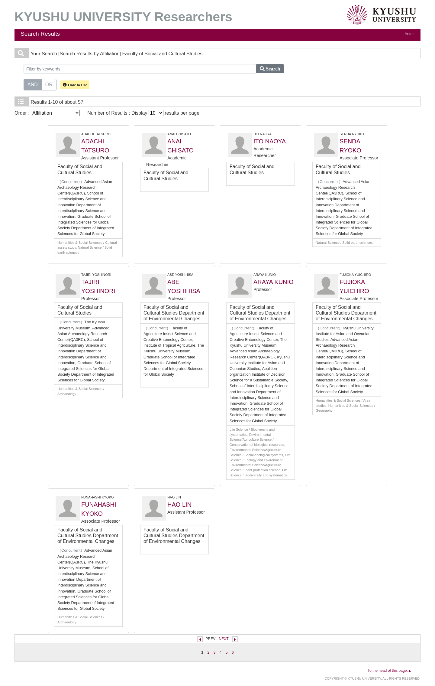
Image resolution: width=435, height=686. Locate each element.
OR (49, 84)
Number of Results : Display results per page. (144, 113)
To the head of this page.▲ (389, 670)
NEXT (223, 639)
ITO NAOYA (269, 141)
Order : (47, 113)
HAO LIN (179, 504)
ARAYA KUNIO (273, 282)
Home (409, 34)
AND (32, 84)
